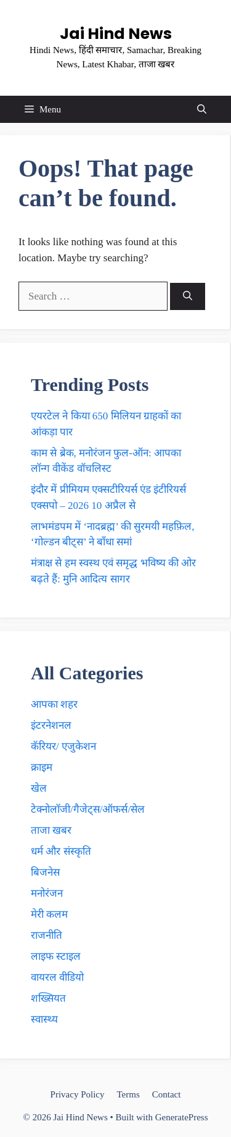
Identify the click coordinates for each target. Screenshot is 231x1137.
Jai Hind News (116, 33)
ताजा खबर (51, 830)
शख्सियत (48, 998)
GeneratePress (181, 1117)
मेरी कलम (49, 914)
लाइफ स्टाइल (56, 956)
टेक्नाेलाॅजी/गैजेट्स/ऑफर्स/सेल (88, 809)
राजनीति (46, 935)
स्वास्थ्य (44, 1019)
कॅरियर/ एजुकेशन (63, 746)
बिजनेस (45, 872)
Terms (127, 1094)
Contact (166, 1094)
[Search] (187, 297)
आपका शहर (54, 704)
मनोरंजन (47, 893)
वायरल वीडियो (57, 977)
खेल (39, 788)
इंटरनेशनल (51, 725)
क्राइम (41, 767)
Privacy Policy (78, 1094)
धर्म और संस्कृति (61, 851)
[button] (201, 109)
